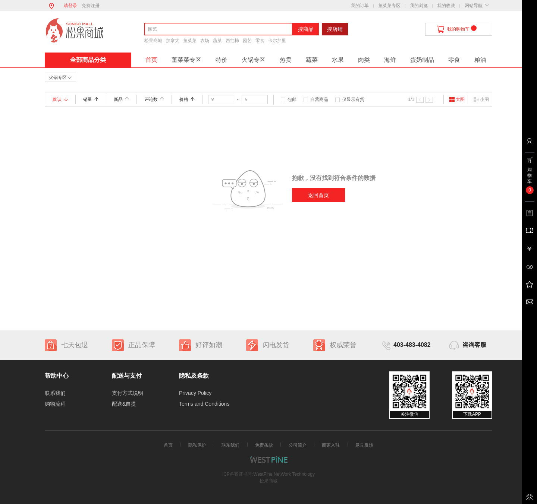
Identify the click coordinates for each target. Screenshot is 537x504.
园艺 (247, 40)
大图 (457, 99)
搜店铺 (335, 29)
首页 (151, 60)
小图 (481, 99)
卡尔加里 (277, 40)
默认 (60, 99)
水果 (338, 60)
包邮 (292, 99)
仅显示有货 (353, 99)
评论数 (154, 99)
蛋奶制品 (422, 60)
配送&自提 (124, 404)
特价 (221, 60)
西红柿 (232, 40)
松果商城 (153, 40)
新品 (121, 99)
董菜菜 (190, 40)
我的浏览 (419, 5)
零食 (259, 40)
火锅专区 (254, 60)
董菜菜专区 (389, 5)
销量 (90, 99)
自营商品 (319, 99)
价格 (187, 99)
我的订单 (360, 5)
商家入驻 (331, 445)
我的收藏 (446, 5)
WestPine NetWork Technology (284, 474)
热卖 (286, 60)
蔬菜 (217, 40)
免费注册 (91, 5)
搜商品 (306, 29)
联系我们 (55, 393)
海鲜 (390, 60)
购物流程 (55, 404)
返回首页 (318, 195)
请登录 (70, 5)
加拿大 (172, 40)
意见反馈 (364, 445)
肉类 (364, 60)
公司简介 (298, 445)
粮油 (480, 60)
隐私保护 (197, 445)
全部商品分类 (88, 60)
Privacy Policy (195, 393)
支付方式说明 (127, 393)
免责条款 (264, 445)
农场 (204, 40)
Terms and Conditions (204, 404)
